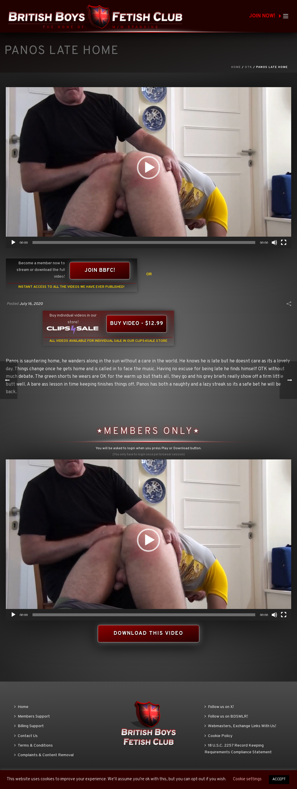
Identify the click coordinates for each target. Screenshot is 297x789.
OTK (248, 67)
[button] (148, 167)
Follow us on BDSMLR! (226, 716)
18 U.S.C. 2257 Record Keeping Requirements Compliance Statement (238, 749)
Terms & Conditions (33, 745)
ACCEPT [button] (279, 779)
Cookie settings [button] (247, 779)
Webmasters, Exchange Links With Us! (240, 726)
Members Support (32, 716)
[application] (148, 167)
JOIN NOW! (265, 16)
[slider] (144, 242)
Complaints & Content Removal (44, 755)
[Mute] (274, 242)
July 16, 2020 (31, 303)
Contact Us (26, 736)
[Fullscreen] (284, 242)
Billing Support (29, 726)
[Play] (13, 242)
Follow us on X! (219, 706)
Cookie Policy (218, 736)
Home (236, 67)
